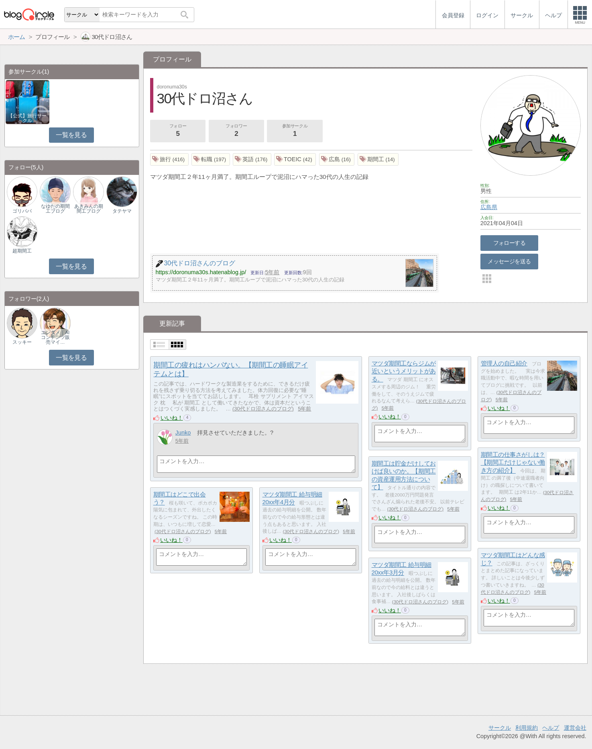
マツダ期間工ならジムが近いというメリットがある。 (404, 371)
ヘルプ (550, 727)
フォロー (177, 131)
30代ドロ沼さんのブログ (263, 409)
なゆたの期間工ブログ (55, 208)
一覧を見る (71, 134)
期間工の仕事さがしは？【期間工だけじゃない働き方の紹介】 (513, 462)
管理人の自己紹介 (504, 363)
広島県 (488, 207)
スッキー (22, 342)
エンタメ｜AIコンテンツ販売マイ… (55, 337)
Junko (183, 432)
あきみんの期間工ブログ (88, 208)
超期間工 (22, 250)
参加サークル (295, 131)
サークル (499, 727)
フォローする (509, 243)
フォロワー (236, 131)
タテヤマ (122, 211)
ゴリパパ (22, 211)
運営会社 (575, 727)
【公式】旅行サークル (27, 118)
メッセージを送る (509, 261)
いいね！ (172, 418)
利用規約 (526, 727)
